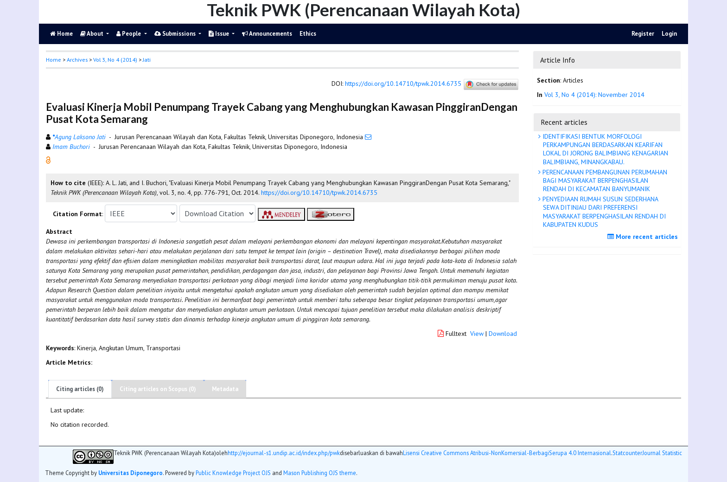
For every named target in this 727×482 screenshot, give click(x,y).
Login (669, 34)
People (129, 34)
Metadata (225, 389)
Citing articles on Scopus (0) (158, 389)
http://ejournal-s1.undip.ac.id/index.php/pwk (284, 453)
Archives (77, 59)
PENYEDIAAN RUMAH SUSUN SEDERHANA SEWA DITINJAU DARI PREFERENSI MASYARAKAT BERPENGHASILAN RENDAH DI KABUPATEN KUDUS (603, 212)
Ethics (308, 34)
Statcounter (627, 452)
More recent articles (644, 236)
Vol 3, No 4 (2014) (115, 59)
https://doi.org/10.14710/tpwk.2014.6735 (403, 84)
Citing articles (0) (80, 389)
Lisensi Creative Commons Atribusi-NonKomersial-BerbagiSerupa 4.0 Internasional (507, 453)
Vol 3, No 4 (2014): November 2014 (594, 94)
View (477, 333)
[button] (48, 159)
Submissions (175, 34)
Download (503, 333)
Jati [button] (147, 59)
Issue (219, 34)
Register (642, 34)
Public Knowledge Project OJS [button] (233, 472)
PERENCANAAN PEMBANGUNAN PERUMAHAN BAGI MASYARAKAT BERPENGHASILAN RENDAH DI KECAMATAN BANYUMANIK (604, 180)
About (92, 34)
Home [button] (53, 59)
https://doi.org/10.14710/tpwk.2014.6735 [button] (319, 192)
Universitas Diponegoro (130, 472)
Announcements (267, 34)
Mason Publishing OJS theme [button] (319, 472)
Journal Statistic (662, 453)
